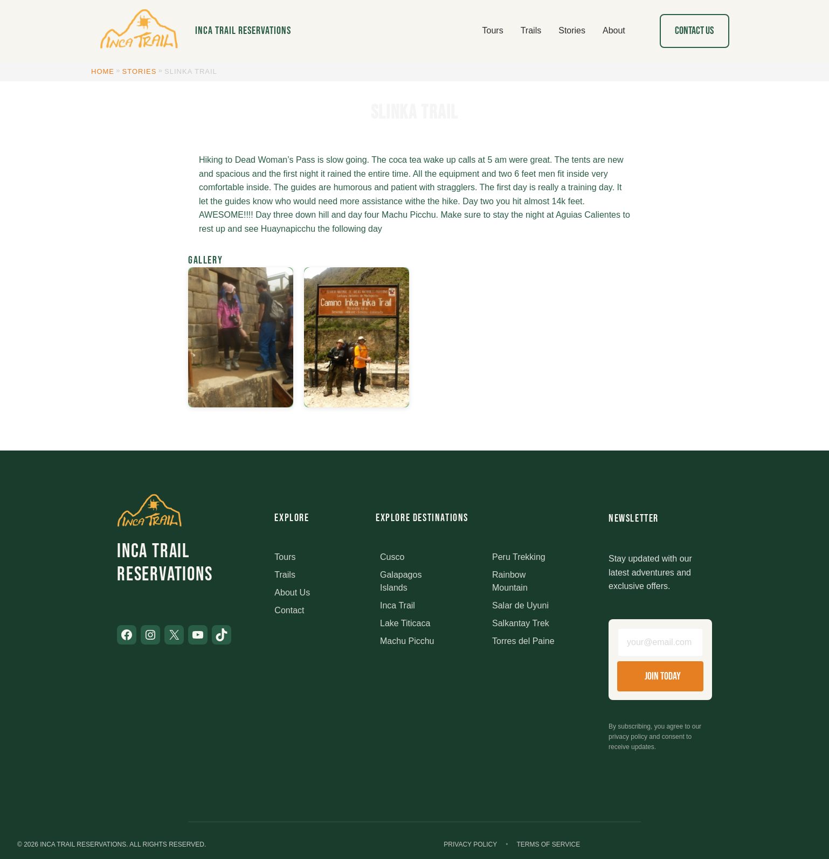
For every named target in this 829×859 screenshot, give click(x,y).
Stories (139, 71)
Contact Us (694, 30)
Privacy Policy (470, 844)
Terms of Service (548, 844)
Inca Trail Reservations (243, 30)
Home (102, 71)
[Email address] (660, 642)
